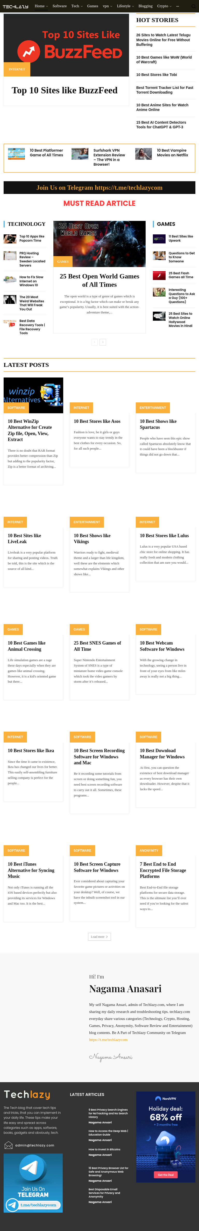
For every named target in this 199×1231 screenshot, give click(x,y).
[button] (193, 6)
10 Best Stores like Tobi (156, 75)
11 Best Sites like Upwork (181, 238)
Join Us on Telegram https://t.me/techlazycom (100, 187)
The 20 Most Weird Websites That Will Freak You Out (31, 303)
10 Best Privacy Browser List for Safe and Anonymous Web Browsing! (108, 1171)
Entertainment (153, 408)
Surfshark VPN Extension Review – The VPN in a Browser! (109, 157)
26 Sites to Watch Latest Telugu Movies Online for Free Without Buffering (163, 39)
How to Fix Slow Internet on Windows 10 (31, 281)
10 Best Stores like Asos (97, 421)
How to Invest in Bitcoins (104, 1149)
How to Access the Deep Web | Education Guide (108, 1133)
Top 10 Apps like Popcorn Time (31, 238)
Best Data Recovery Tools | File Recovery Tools (32, 327)
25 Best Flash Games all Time (181, 275)
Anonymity (149, 850)
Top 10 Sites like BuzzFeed (65, 90)
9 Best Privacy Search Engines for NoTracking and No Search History (108, 1113)
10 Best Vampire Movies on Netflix (172, 153)
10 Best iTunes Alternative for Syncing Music (31, 870)
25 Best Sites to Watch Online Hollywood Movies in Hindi (180, 319)
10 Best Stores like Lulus (164, 535)
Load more (99, 937)
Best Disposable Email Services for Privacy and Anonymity (104, 1193)
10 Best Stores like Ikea (31, 750)
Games (63, 261)
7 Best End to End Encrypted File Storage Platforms (163, 870)
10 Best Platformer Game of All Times (46, 153)
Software (16, 408)
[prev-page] (94, 342)
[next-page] (103, 342)
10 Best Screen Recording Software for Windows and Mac (99, 756)
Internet (17, 69)
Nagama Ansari (100, 1122)
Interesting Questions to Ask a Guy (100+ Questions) (182, 296)
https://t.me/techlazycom (108, 1040)
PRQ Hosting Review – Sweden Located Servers (32, 259)
